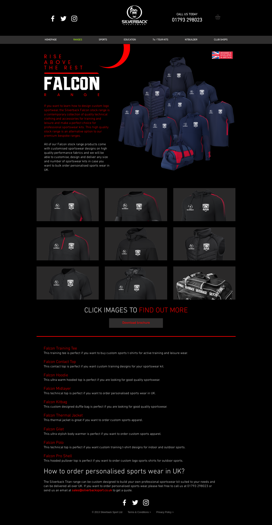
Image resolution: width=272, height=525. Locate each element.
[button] (220, 16)
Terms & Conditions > (139, 512)
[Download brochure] (136, 323)
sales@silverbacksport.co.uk (92, 490)
